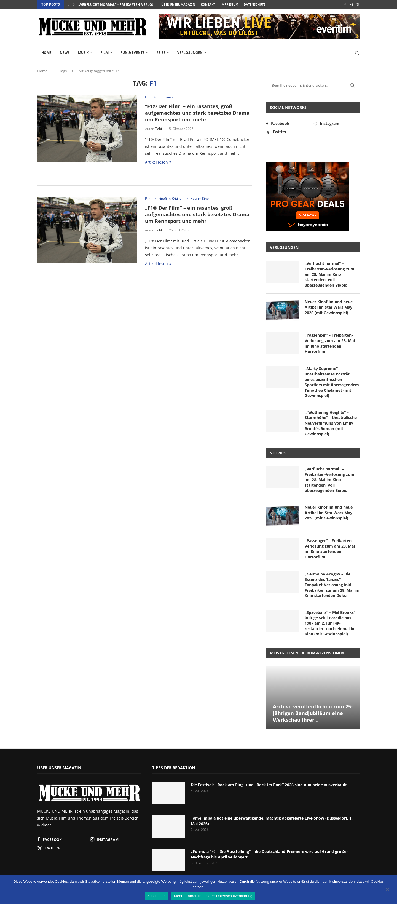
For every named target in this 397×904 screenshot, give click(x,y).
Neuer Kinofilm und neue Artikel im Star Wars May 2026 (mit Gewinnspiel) (329, 307)
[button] (68, 4)
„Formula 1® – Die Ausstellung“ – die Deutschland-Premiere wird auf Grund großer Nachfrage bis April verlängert (269, 854)
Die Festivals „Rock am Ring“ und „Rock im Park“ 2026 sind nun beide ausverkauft (269, 784)
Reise (160, 52)
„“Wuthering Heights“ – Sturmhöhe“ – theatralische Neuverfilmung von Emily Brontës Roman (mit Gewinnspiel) (331, 423)
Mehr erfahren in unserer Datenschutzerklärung (213, 896)
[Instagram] (351, 4)
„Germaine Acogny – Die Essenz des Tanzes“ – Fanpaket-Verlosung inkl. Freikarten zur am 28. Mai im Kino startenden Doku (332, 584)
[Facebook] (345, 4)
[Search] (357, 53)
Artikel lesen (158, 162)
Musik (83, 52)
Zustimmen (156, 896)
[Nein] (387, 890)
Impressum (229, 4)
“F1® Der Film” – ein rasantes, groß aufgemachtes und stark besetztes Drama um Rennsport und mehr (197, 113)
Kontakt (208, 4)
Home (46, 52)
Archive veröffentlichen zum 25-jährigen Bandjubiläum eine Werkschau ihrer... (313, 713)
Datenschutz (254, 4)
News (65, 52)
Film (105, 52)
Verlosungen (190, 52)
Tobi (158, 128)
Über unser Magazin (178, 4)
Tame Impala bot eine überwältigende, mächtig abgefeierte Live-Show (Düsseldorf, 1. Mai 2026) (272, 820)
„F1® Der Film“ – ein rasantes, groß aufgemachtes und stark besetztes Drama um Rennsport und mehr (197, 214)
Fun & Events (132, 52)
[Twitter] (358, 4)
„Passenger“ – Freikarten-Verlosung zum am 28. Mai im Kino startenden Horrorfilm (330, 343)
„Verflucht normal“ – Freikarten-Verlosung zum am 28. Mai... (134, 4)
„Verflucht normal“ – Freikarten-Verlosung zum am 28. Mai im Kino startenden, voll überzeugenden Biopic (329, 274)
